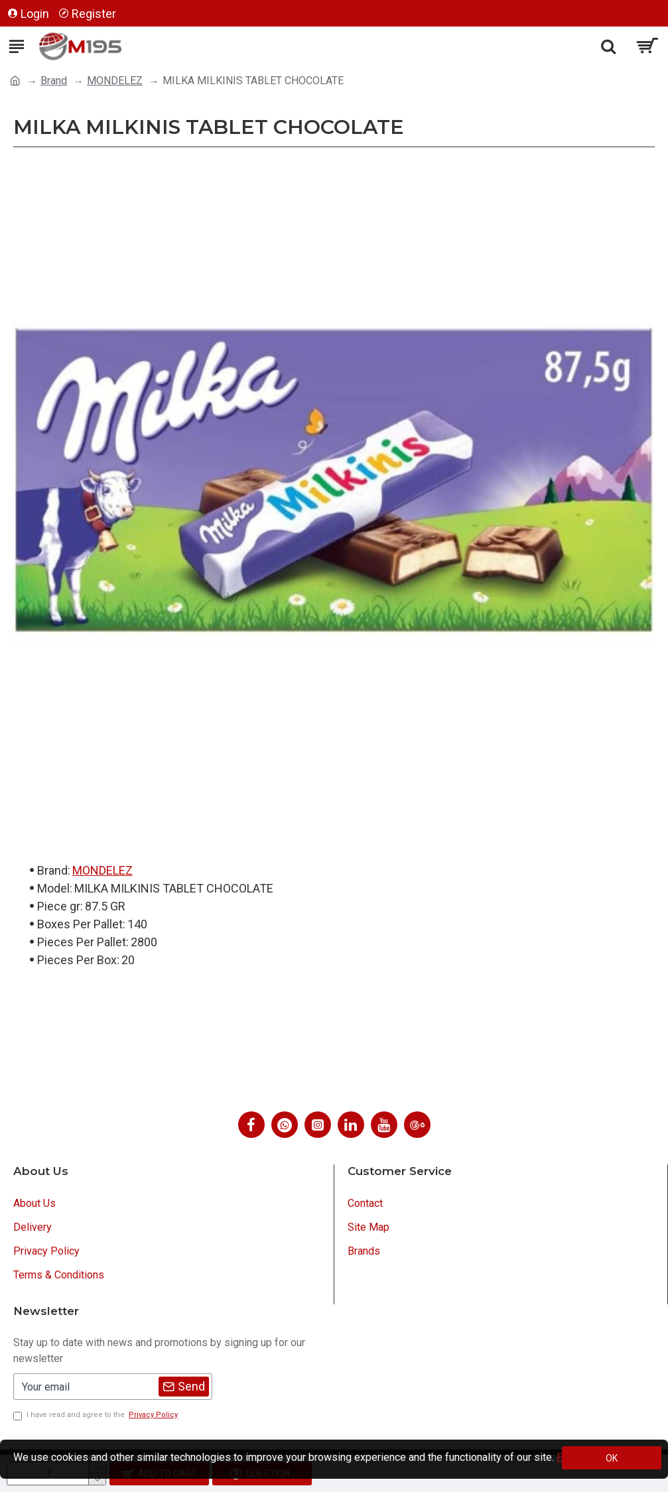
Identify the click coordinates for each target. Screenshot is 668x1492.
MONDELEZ (115, 80)
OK (612, 1458)
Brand (53, 80)
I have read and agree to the (96, 1415)
